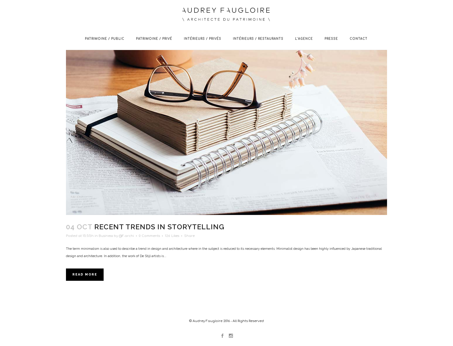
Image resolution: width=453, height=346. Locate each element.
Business (106, 236)
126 (172, 236)
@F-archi (126, 236)
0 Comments (149, 236)
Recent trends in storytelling (159, 227)
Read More (84, 274)
